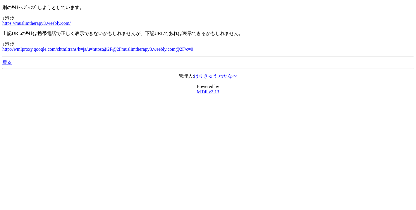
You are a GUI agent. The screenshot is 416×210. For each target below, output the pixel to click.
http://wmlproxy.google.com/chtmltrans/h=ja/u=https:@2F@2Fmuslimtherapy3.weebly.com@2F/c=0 (97, 49)
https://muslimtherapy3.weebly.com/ (36, 23)
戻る (7, 62)
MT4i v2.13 (208, 91)
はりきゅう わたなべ (215, 76)
